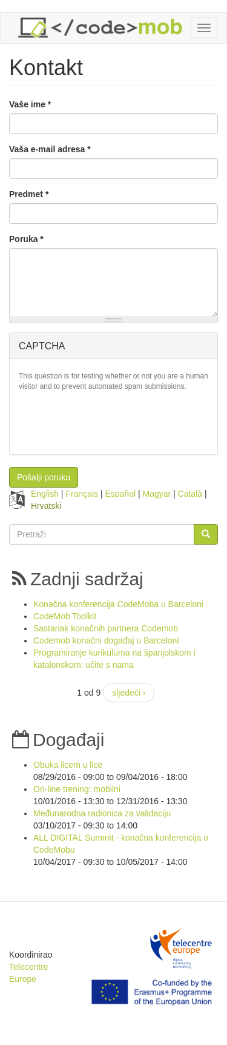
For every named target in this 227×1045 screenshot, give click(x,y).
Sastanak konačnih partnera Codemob (105, 628)
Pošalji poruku (43, 477)
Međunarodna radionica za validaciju (102, 813)
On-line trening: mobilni (76, 789)
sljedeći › (128, 692)
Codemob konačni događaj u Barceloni (106, 640)
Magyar (156, 494)
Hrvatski (46, 506)
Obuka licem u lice (67, 765)
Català (190, 494)
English (45, 494)
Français (81, 494)
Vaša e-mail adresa (50, 149)
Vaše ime (30, 104)
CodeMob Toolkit (64, 616)
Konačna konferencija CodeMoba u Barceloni (118, 604)
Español (120, 494)
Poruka (26, 239)
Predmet (28, 194)
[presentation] (111, 421)
